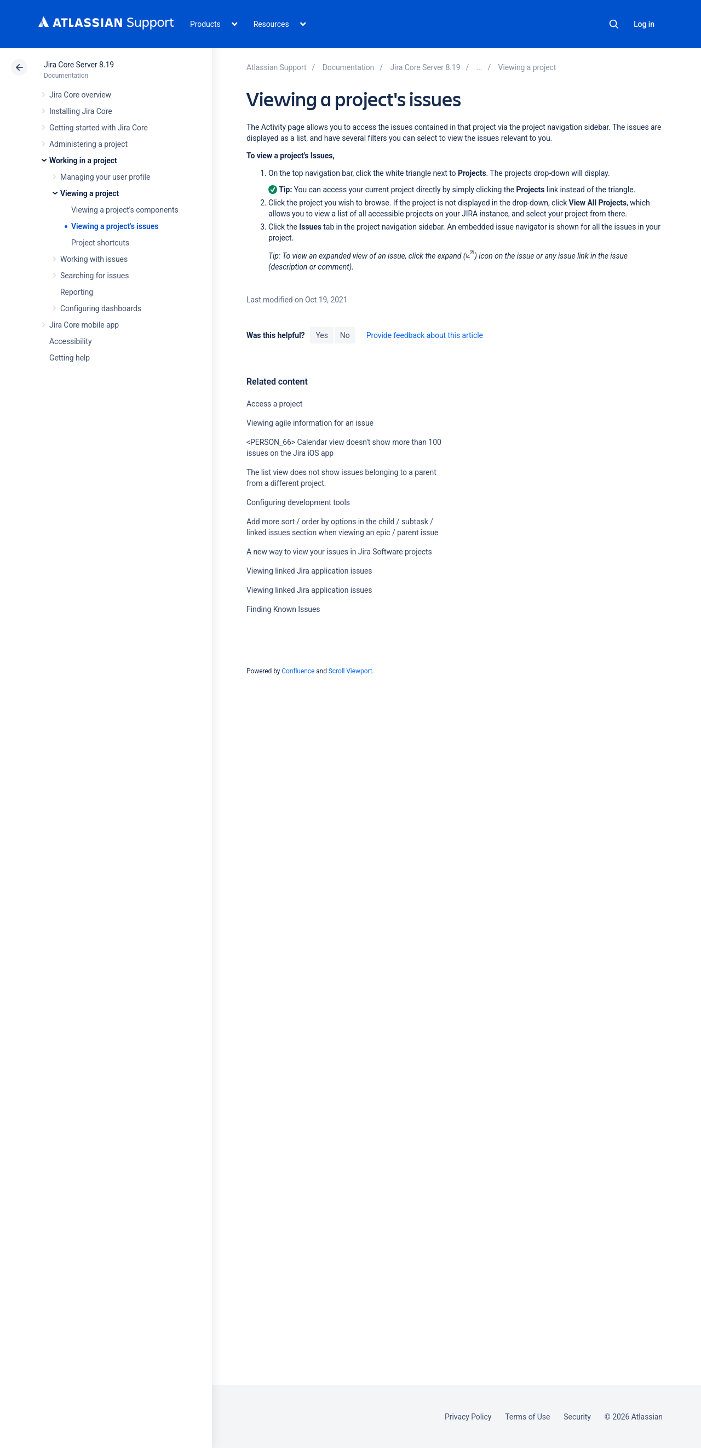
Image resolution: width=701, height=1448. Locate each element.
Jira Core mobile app (84, 324)
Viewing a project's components (125, 209)
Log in (644, 24)
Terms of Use (527, 1416)
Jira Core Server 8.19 (79, 64)
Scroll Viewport (350, 671)
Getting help (69, 357)
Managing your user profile (105, 177)
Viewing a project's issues (114, 226)
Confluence (297, 671)
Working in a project (83, 160)
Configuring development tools (298, 502)
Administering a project (88, 144)
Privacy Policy (468, 1416)
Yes (321, 335)
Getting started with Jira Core (98, 127)
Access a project (274, 403)
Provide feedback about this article (424, 335)
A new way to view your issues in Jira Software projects (339, 551)
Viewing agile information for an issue (310, 423)
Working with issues (94, 259)
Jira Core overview (80, 94)
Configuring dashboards (100, 308)
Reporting (76, 292)
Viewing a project (89, 193)
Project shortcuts (100, 242)
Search (614, 24)
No (345, 335)
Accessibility (70, 341)
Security (577, 1416)
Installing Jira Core (80, 111)
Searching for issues (94, 275)
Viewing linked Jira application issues (309, 570)
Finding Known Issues (283, 609)
